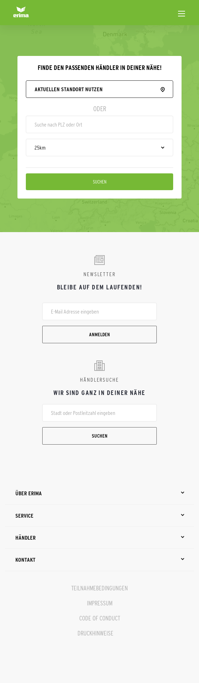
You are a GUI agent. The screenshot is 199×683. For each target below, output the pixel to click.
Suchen (99, 182)
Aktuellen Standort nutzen (69, 89)
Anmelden (99, 334)
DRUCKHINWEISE (95, 633)
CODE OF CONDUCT (99, 618)
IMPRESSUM (99, 603)
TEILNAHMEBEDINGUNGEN (99, 588)
